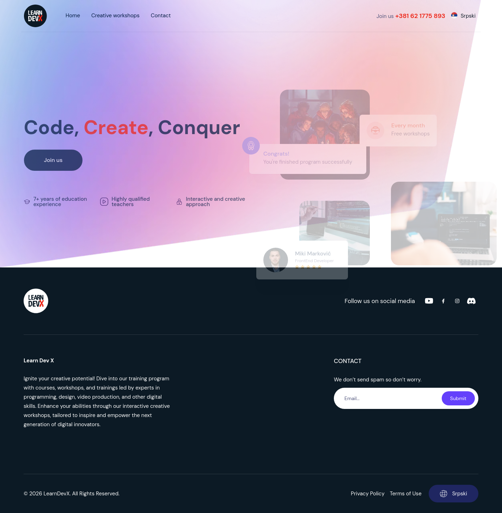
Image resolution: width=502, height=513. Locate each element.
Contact (161, 15)
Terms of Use (406, 493)
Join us (410, 16)
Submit (458, 398)
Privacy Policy (367, 493)
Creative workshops (115, 15)
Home (73, 15)
